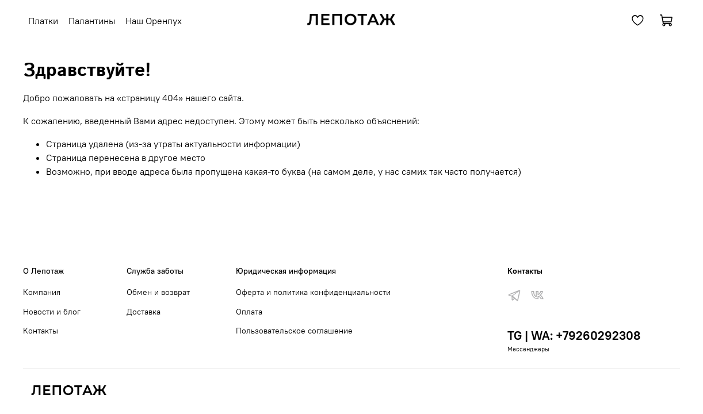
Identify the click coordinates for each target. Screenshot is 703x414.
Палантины (91, 20)
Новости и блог (52, 311)
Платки (43, 20)
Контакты (40, 330)
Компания (41, 292)
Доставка (144, 311)
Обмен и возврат (158, 292)
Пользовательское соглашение (294, 330)
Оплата (249, 311)
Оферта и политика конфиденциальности (313, 292)
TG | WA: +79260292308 (573, 335)
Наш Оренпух (153, 20)
